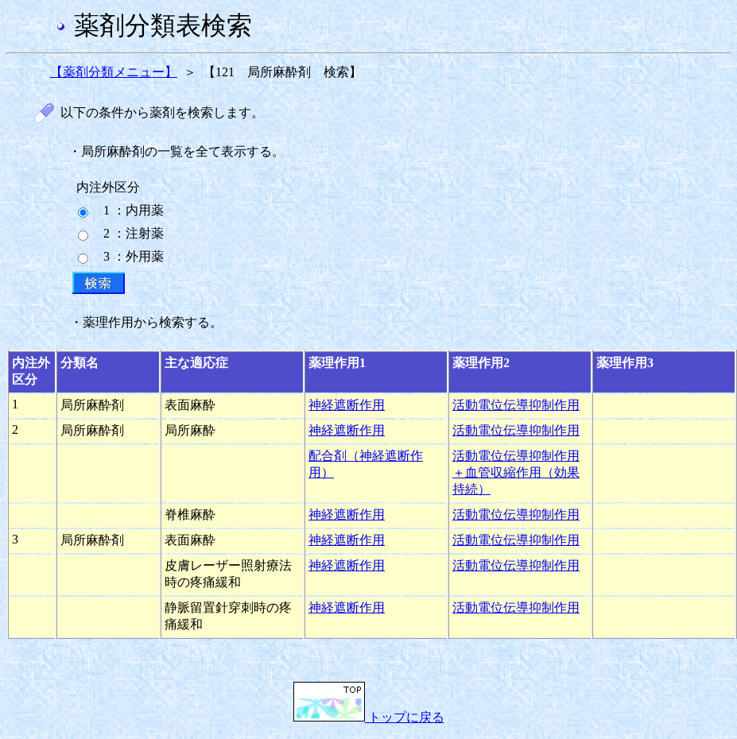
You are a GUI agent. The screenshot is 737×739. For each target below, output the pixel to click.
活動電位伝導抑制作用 (516, 405)
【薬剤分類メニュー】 (113, 72)
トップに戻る (368, 717)
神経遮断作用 (346, 405)
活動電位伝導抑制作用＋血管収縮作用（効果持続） (516, 472)
